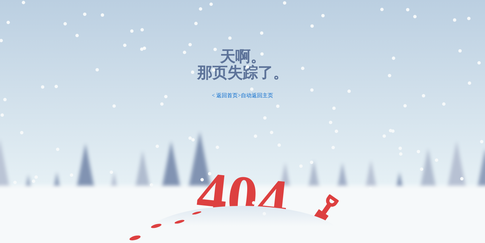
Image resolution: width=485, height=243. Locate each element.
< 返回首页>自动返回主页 (242, 95)
